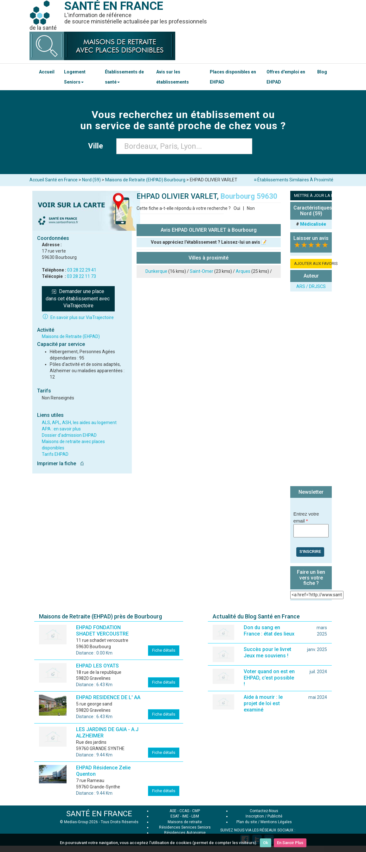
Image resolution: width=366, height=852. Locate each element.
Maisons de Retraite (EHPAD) (71, 336)
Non (251, 208)
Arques (243, 271)
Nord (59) (91, 179)
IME (185, 816)
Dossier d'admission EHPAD (69, 435)
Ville (97, 145)
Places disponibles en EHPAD (233, 77)
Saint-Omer (201, 271)
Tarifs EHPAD (55, 454)
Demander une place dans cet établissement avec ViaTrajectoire (78, 298)
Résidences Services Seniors (185, 827)
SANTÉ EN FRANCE (99, 813)
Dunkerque (156, 271)
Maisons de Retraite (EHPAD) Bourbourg (145, 179)
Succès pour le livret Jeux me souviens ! (267, 652)
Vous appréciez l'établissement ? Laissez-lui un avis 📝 (208, 242)
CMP (196, 811)
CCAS (184, 811)
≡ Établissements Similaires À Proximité (293, 179)
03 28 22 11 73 (81, 276)
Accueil (47, 71)
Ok (265, 842)
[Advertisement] (311, 390)
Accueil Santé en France (53, 179)
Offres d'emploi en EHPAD (285, 77)
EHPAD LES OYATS (97, 666)
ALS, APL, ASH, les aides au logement (79, 422)
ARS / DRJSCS (311, 286)
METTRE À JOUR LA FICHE (313, 195)
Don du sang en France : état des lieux (269, 630)
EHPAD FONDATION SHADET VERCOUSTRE (102, 630)
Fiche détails (163, 650)
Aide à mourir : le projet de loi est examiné (263, 703)
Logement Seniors (75, 77)
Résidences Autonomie (185, 832)
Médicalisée (313, 224)
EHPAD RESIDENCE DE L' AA (108, 697)
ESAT (174, 816)
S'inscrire (310, 551)
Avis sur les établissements (172, 77)
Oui (237, 208)
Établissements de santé (124, 77)
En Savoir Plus (290, 842)
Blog (322, 71)
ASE (173, 811)
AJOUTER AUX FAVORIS (313, 263)
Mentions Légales (276, 822)
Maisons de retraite (185, 822)
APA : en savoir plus (61, 428)
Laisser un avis (311, 238)
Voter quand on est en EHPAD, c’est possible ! (269, 677)
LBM (195, 816)
